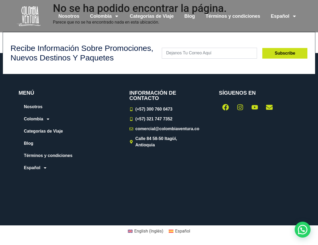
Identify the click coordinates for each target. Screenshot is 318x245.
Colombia (104, 16)
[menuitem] (283, 16)
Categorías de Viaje (152, 16)
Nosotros (68, 16)
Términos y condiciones (233, 16)
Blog (189, 16)
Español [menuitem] (182, 231)
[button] (303, 230)
